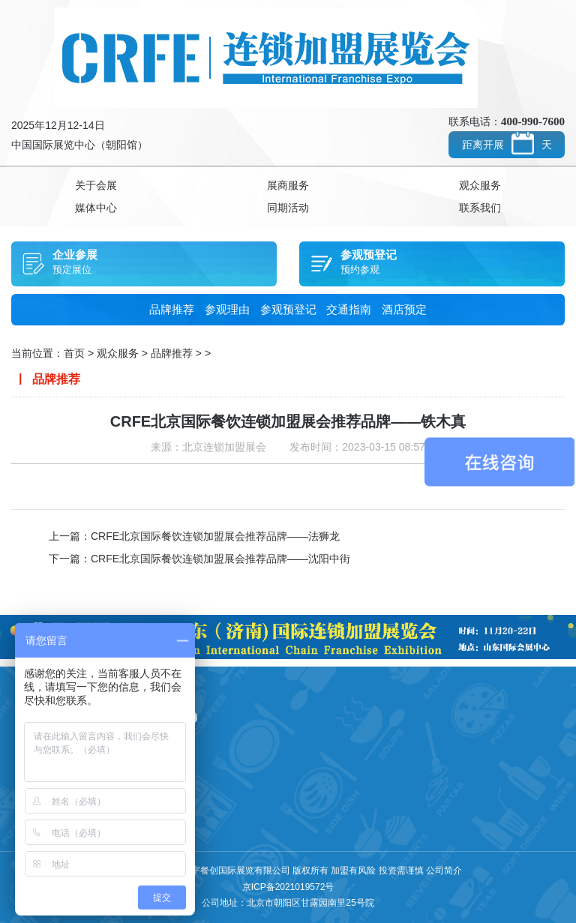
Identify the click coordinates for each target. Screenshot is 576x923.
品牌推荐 (171, 309)
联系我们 (480, 208)
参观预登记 (288, 309)
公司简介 (444, 870)
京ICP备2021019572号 (288, 887)
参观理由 (227, 309)
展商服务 (288, 185)
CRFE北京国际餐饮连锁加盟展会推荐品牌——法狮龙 (215, 536)
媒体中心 (96, 208)
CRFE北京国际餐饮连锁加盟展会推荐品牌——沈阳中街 (220, 559)
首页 (74, 353)
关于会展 (96, 185)
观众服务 (480, 185)
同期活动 (288, 208)
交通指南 (348, 309)
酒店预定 (404, 309)
